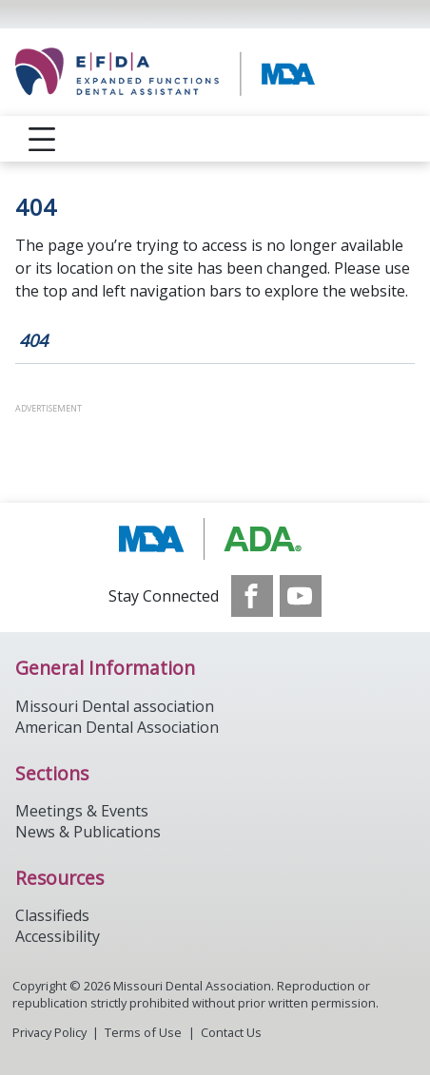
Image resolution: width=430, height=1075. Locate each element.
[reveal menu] (41, 139)
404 (33, 340)
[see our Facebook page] (252, 596)
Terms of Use (143, 1032)
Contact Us (231, 1032)
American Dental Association (117, 727)
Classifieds (52, 915)
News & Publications (88, 831)
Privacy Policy (49, 1032)
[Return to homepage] (215, 72)
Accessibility (57, 936)
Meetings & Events (81, 810)
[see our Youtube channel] (301, 596)
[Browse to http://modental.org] (215, 539)
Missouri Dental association (114, 706)
